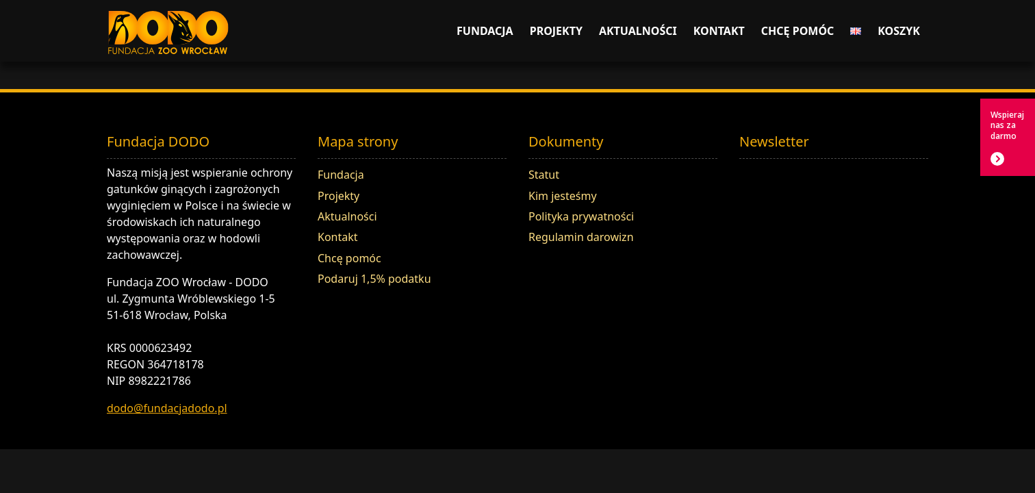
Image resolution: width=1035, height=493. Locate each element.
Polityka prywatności (581, 216)
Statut (543, 174)
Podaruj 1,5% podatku (374, 278)
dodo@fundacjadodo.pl (167, 408)
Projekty (556, 30)
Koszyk (899, 30)
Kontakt (719, 30)
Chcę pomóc (797, 30)
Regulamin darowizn (581, 236)
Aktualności (638, 30)
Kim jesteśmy (562, 195)
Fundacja (485, 30)
